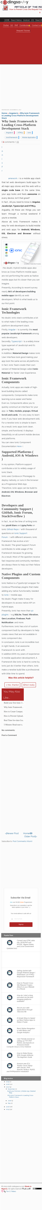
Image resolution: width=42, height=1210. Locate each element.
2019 (8, 1082)
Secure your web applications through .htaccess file (24, 1010)
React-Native (16, 20)
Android (26, 20)
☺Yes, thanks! (12, 685)
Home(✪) (27, 833)
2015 (8, 1109)
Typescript (16, 341)
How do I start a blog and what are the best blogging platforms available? (25, 998)
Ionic (6, 595)
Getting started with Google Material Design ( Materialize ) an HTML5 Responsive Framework (26, 974)
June (9, 1100)
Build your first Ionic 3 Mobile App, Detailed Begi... (21, 1092)
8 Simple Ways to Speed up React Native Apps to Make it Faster (26, 1020)
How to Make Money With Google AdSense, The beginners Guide (25, 1055)
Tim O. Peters (11, 1191)
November (11, 1089)
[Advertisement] (20, 43)
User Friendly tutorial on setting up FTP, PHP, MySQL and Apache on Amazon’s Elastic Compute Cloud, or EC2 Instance (21, 1043)
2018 (8, 1084)
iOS (32, 20)
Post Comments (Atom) (22, 841)
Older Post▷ (30, 836)
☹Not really (29, 685)
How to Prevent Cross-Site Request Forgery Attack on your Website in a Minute (25, 986)
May (9, 1103)
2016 (8, 1107)
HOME (6, 20)
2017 (8, 1087)
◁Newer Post (12, 833)
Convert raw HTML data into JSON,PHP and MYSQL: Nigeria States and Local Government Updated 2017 (21, 944)
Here (19, 446)
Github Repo (13, 529)
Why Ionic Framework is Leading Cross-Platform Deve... (20, 1096)
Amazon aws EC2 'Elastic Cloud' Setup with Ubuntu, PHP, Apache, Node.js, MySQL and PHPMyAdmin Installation (21, 1067)
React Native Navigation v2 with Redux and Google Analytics (26, 1030)
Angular (12, 329)
